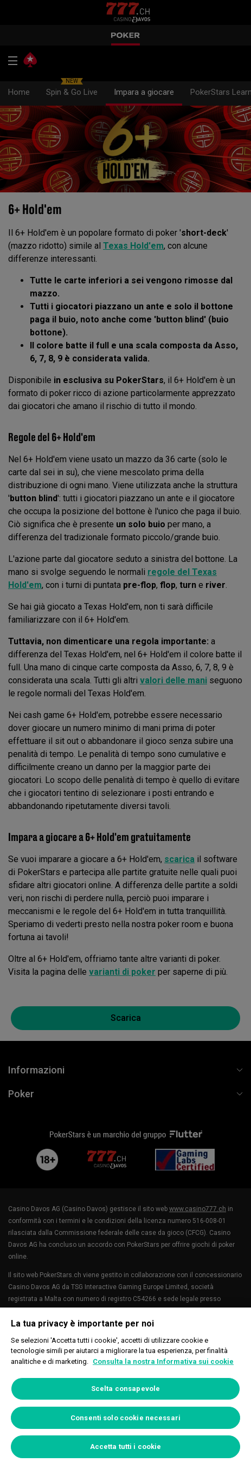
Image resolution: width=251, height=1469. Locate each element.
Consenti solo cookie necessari (125, 1418)
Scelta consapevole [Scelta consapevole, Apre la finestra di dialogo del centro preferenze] (125, 1388)
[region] (125, 1388)
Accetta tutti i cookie (126, 1446)
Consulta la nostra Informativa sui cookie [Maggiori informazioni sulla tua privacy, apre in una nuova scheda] (163, 1361)
